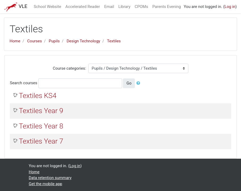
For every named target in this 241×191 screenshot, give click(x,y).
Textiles (114, 41)
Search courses (23, 83)
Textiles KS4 (37, 96)
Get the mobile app (45, 183)
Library (124, 6)
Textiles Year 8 (41, 126)
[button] (139, 83)
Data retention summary (50, 177)
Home (15, 41)
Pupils (54, 41)
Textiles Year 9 (41, 111)
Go (128, 83)
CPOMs (141, 6)
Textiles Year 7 (41, 141)
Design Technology (83, 41)
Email (109, 6)
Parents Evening (166, 6)
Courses (34, 41)
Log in (230, 6)
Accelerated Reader (82, 6)
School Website (47, 6)
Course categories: (69, 68)
